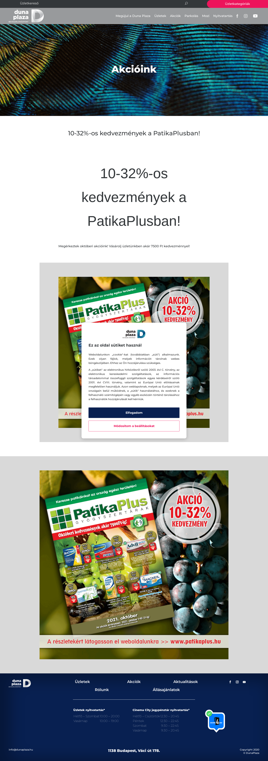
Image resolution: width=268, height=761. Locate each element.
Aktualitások (185, 681)
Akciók (175, 16)
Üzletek (160, 16)
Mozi (205, 16)
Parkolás (191, 16)
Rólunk (102, 689)
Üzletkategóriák (237, 4)
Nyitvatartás (222, 16)
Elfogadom (134, 412)
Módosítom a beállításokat (134, 426)
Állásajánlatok (166, 689)
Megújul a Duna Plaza (133, 16)
